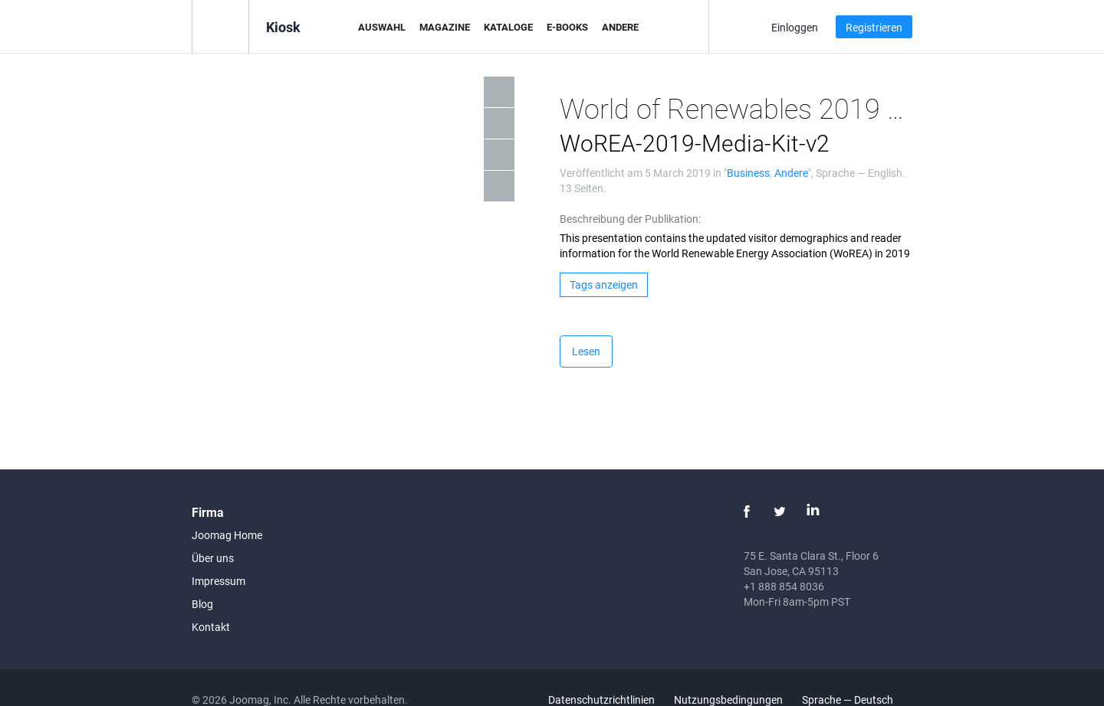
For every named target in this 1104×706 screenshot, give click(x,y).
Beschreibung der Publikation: (630, 218)
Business (748, 172)
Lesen (586, 351)
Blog (202, 604)
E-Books (567, 27)
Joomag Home (227, 535)
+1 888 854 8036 (784, 586)
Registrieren (874, 27)
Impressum (218, 581)
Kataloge (508, 27)
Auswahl (382, 27)
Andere (620, 27)
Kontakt (211, 626)
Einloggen (794, 27)
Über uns (213, 558)
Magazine (444, 27)
